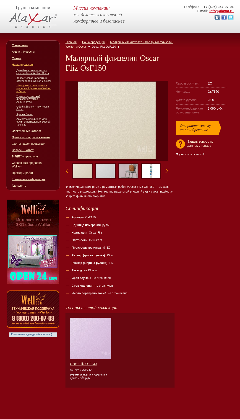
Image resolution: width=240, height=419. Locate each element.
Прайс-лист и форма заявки (31, 137)
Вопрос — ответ (23, 150)
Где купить (19, 185)
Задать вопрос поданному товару (200, 143)
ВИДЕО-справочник (25, 156)
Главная (71, 42)
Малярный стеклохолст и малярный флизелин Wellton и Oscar (33, 88)
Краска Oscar (24, 114)
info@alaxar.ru (221, 11)
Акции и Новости (23, 51)
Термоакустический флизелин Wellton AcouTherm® (28, 99)
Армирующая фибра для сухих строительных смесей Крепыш (33, 122)
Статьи (16, 58)
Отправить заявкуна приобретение (195, 127)
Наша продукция (93, 42)
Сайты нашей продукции (28, 143)
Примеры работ (22, 173)
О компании (20, 45)
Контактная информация (28, 179)
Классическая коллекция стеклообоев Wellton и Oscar (33, 79)
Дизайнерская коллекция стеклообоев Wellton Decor (32, 72)
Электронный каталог (26, 131)
